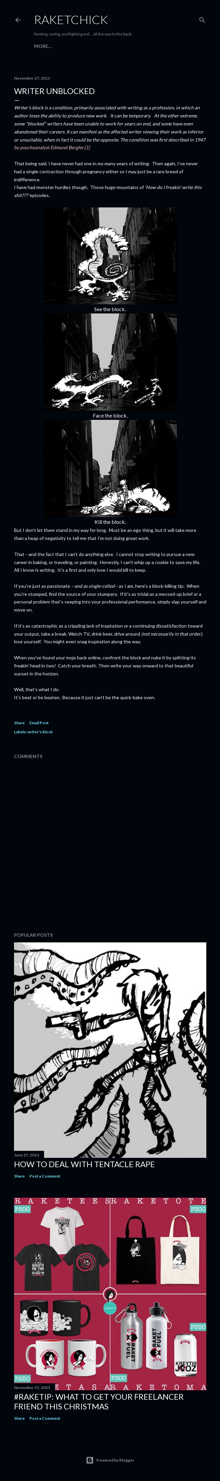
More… (43, 46)
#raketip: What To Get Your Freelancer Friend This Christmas (99, 1401)
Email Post (39, 722)
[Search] (202, 18)
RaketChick (71, 19)
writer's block (40, 731)
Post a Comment (44, 1176)
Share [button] (19, 722)
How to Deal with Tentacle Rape (84, 1164)
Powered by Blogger (110, 1460)
